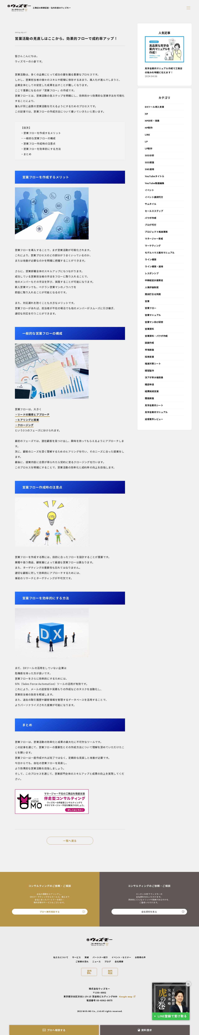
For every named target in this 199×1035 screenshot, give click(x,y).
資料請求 (145, 1030)
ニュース (96, 961)
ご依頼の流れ (82, 961)
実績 (87, 957)
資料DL (89, 971)
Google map (125, 996)
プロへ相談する (54, 1030)
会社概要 (119, 961)
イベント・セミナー (121, 957)
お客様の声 (140, 957)
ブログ (107, 961)
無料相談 (110, 971)
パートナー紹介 (100, 957)
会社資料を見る (162, 911)
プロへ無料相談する (62, 911)
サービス (76, 957)
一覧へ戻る (70, 841)
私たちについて (61, 957)
